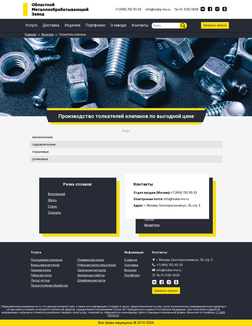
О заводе (118, 25)
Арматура (151, 225)
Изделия (72, 25)
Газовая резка (41, 270)
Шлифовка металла (91, 280)
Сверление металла (91, 270)
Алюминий (56, 194)
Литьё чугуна (40, 280)
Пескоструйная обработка (49, 285)
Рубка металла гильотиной (96, 265)
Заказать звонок (215, 25)
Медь (52, 200)
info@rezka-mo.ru (168, 270)
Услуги (31, 25)
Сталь (52, 206)
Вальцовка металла (45, 265)
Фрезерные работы (91, 275)
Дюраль (54, 213)
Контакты (140, 25)
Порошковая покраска (46, 260)
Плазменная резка (90, 260)
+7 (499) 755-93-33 (169, 265)
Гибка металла (41, 275)
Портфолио (95, 25)
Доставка (50, 25)
